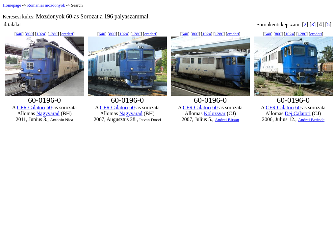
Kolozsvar (214, 113)
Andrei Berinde (311, 119)
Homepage (12, 5)
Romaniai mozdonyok (46, 5)
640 (19, 33)
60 (49, 107)
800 (29, 33)
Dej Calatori (298, 113)
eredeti (67, 33)
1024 (41, 33)
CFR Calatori (31, 107)
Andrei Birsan (227, 119)
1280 (53, 33)
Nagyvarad (48, 113)
